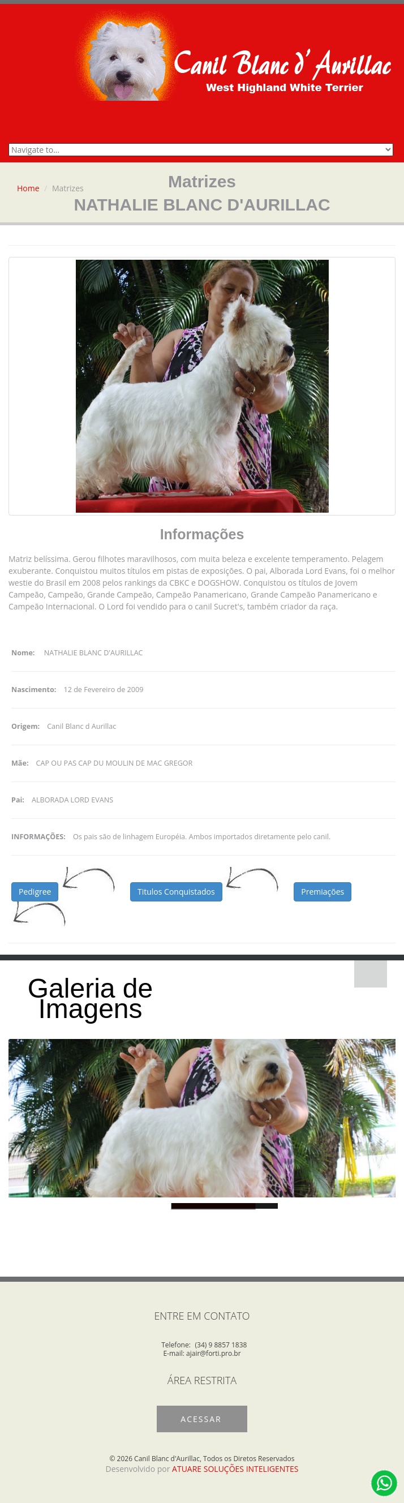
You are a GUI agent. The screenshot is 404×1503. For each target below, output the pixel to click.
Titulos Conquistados (176, 891)
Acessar (200, 1419)
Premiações (322, 891)
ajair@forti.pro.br (213, 1353)
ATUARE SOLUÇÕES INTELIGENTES (235, 1468)
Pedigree (35, 891)
